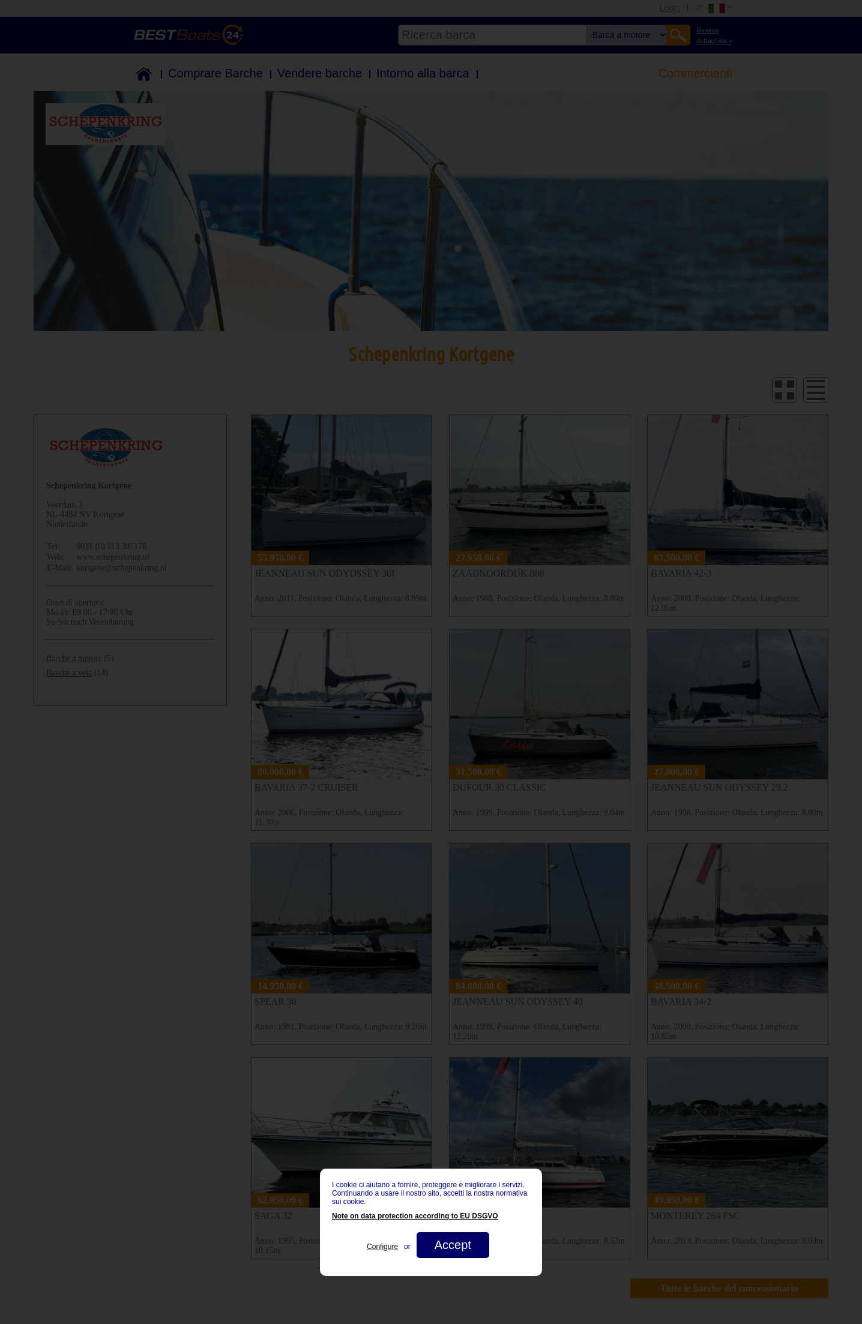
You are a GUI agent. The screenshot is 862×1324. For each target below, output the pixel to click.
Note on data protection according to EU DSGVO (415, 1216)
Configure (382, 1246)
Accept (453, 1244)
